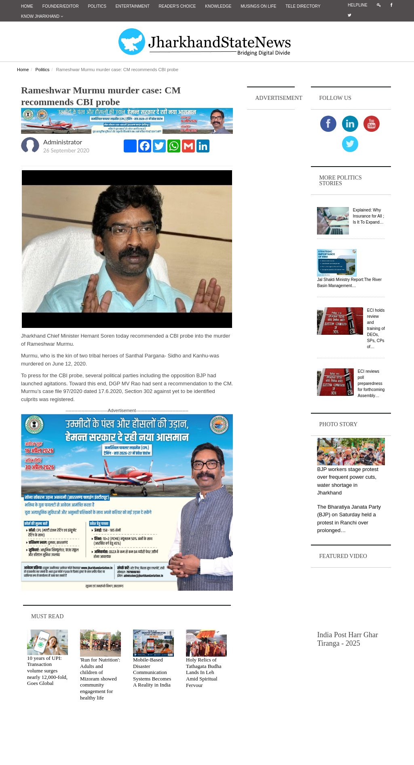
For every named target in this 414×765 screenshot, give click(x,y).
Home (27, 6)
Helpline (357, 5)
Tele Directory (302, 6)
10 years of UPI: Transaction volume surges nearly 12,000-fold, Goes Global (47, 670)
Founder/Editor (60, 6)
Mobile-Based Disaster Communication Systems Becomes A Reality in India (152, 672)
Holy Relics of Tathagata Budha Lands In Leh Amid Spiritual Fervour (204, 672)
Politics (97, 6)
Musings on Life (258, 6)
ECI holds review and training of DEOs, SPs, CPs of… (376, 328)
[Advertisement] (271, 233)
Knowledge (218, 6)
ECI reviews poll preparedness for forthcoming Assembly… (371, 383)
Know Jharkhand (42, 16)
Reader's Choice (177, 6)
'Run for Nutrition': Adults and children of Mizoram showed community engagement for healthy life (100, 679)
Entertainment (133, 6)
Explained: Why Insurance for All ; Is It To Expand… (368, 216)
